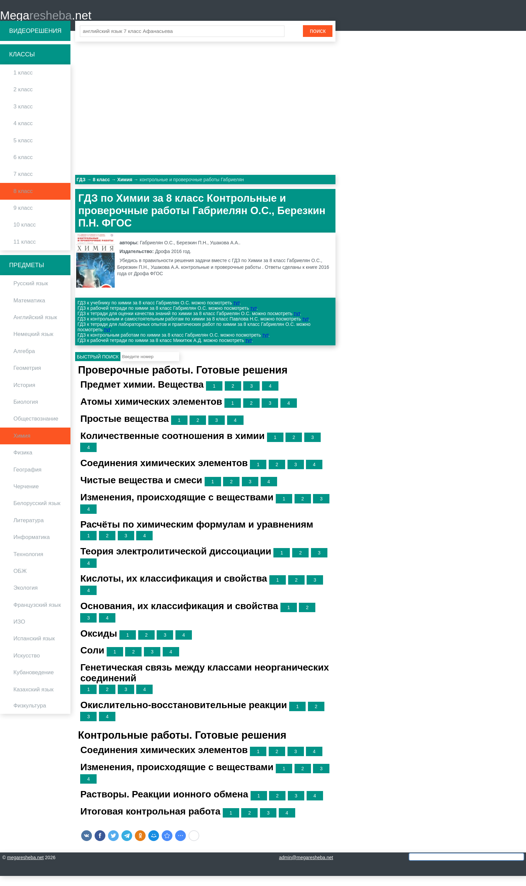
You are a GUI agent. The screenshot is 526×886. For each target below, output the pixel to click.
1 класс (23, 83)
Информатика (31, 547)
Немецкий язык (33, 344)
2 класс (23, 100)
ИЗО (19, 632)
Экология (25, 598)
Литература (28, 530)
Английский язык (35, 328)
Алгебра (24, 361)
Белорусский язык (36, 513)
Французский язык (37, 615)
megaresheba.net (25, 867)
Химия (22, 446)
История (24, 395)
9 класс (23, 218)
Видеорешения (35, 41)
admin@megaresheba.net (306, 867)
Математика (29, 310)
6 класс (23, 167)
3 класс (23, 116)
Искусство (26, 665)
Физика (22, 463)
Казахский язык (33, 699)
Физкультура (29, 716)
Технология (28, 564)
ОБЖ (20, 581)
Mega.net (45, 20)
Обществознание (35, 429)
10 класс (24, 235)
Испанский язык (34, 649)
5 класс (23, 150)
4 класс (23, 134)
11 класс (24, 252)
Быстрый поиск (98, 367)
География (27, 480)
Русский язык (30, 294)
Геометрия (27, 378)
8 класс (23, 201)
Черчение (26, 497)
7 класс (23, 184)
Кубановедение (33, 683)
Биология (25, 412)
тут (236, 313)
